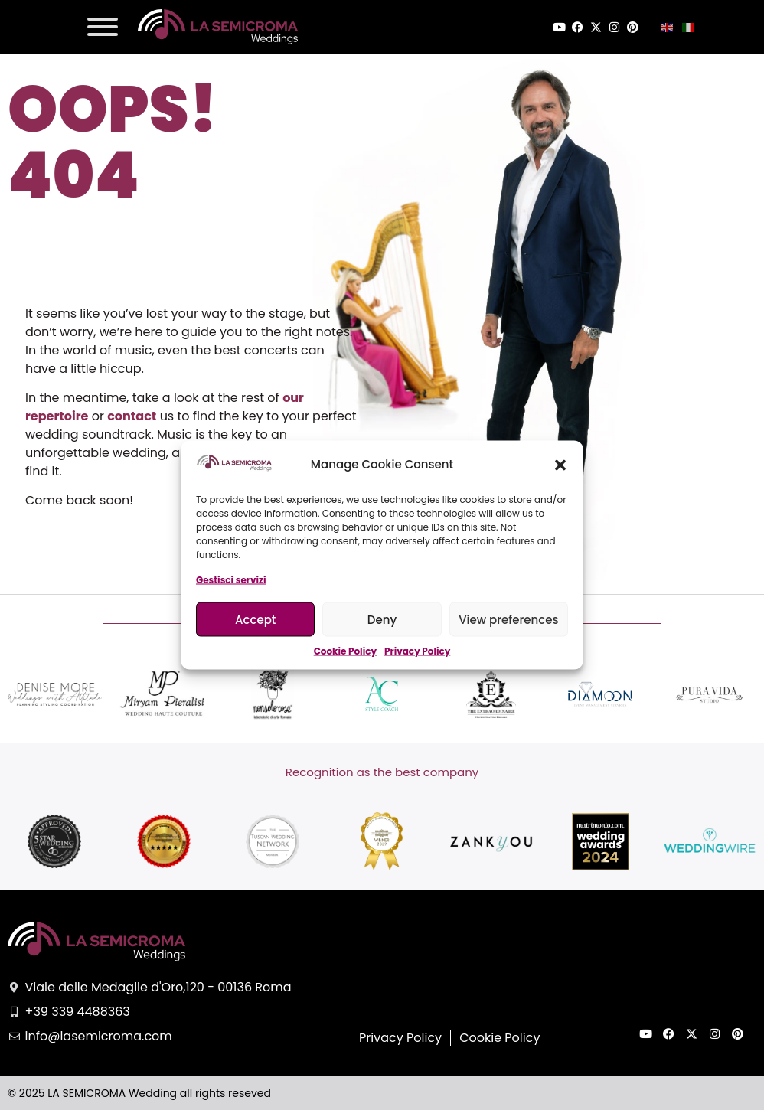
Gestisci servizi (231, 579)
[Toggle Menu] (102, 27)
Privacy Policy (417, 651)
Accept (255, 619)
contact (131, 416)
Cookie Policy (345, 651)
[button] (560, 464)
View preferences (508, 619)
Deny (382, 619)
